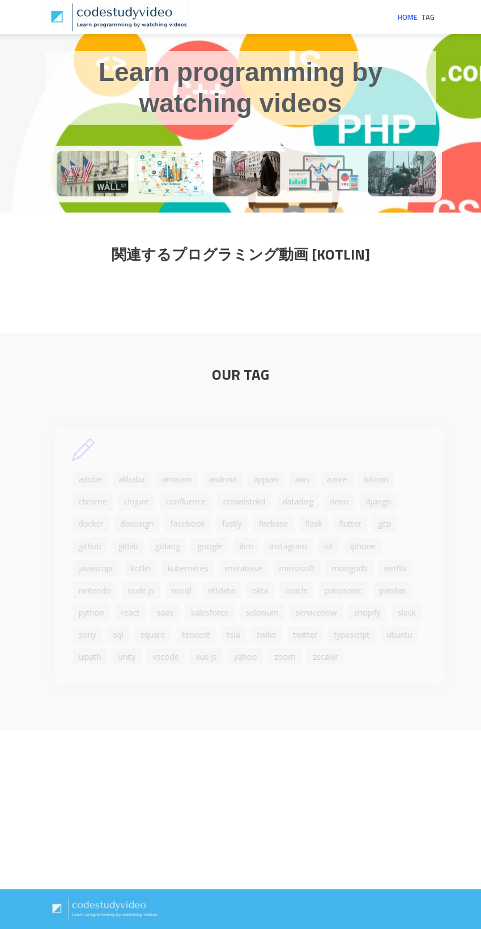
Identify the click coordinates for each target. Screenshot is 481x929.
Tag (428, 17)
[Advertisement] (240, 810)
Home (408, 17)
